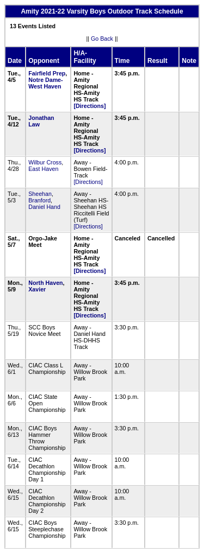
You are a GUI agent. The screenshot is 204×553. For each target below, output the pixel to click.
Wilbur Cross (44, 162)
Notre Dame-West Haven (45, 83)
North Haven (45, 282)
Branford (39, 200)
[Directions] (89, 106)
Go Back (102, 38)
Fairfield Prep (46, 73)
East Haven (43, 169)
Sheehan (40, 193)
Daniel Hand (44, 207)
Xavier (37, 289)
